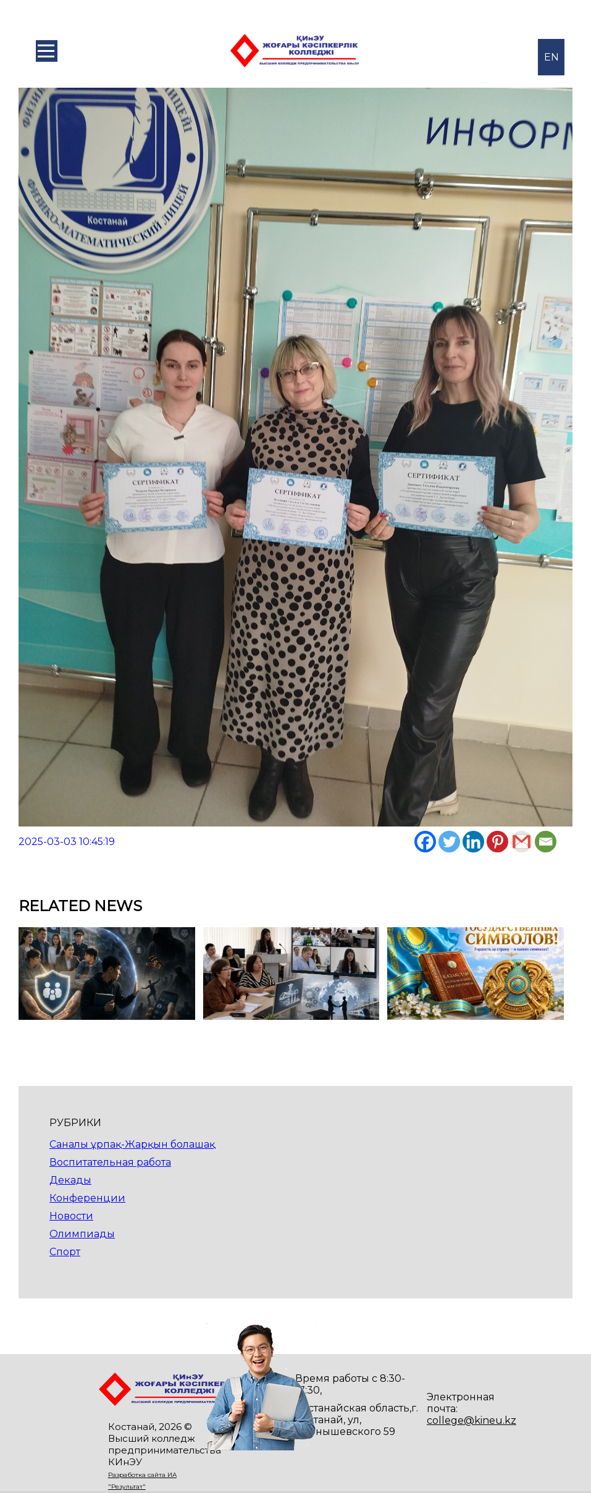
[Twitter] (449, 841)
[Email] (545, 841)
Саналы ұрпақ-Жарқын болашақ (132, 1144)
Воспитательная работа (110, 1162)
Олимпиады (82, 1234)
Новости (71, 1216)
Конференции (87, 1198)
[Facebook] (425, 841)
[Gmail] (521, 841)
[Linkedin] (473, 841)
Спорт (64, 1252)
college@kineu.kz (471, 1420)
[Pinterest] (497, 841)
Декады (70, 1180)
